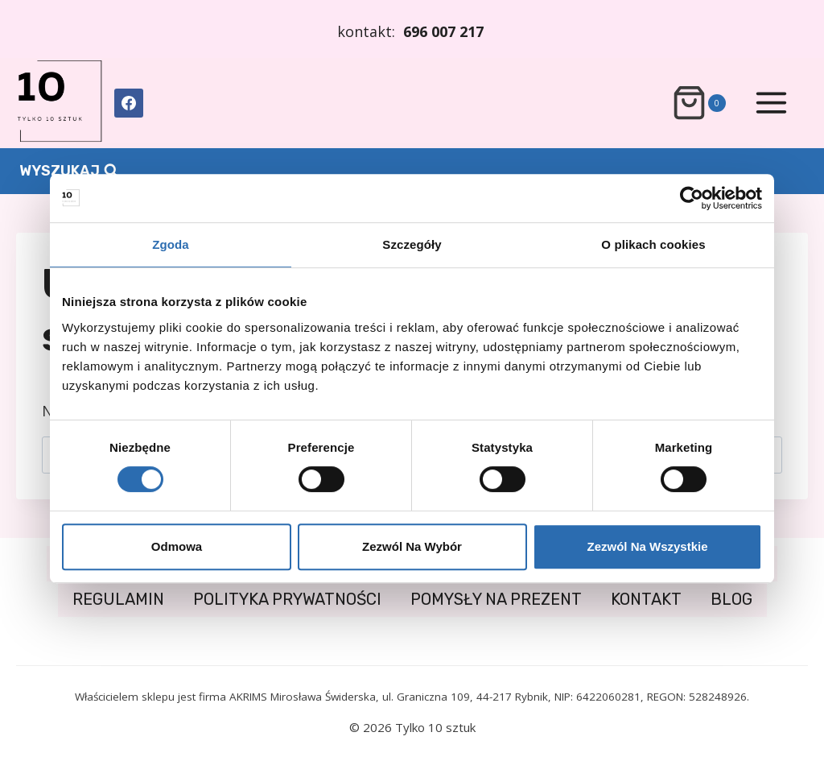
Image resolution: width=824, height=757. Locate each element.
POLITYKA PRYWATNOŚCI (287, 599)
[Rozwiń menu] (771, 103)
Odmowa (176, 546)
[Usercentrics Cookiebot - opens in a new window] (691, 198)
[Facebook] (128, 103)
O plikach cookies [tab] (653, 244)
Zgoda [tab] (170, 244)
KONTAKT (646, 599)
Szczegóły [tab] (411, 244)
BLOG (731, 599)
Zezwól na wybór (412, 546)
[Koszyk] (698, 103)
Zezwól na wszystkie (647, 546)
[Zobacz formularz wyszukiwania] (69, 171)
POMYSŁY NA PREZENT (496, 599)
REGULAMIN (118, 599)
